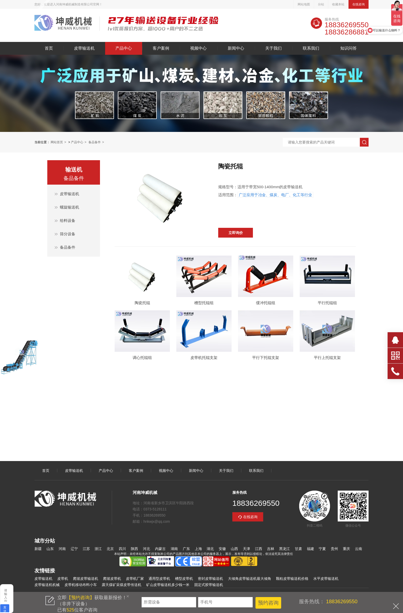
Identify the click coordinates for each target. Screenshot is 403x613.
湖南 (174, 549)
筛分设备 (67, 234)
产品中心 (123, 48)
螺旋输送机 (69, 207)
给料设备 (67, 220)
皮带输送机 (63, 23)
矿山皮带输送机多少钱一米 (167, 585)
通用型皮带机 (159, 578)
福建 (310, 549)
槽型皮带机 (184, 578)
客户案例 (161, 48)
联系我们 (311, 48)
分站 (321, 4)
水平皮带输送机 (325, 578)
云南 (358, 549)
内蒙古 (160, 549)
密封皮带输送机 (210, 578)
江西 (258, 549)
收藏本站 (338, 4)
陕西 (134, 549)
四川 (122, 549)
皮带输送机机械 (47, 585)
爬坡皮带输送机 (85, 578)
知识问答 (348, 48)
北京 (110, 549)
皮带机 (62, 578)
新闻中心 (236, 48)
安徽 (222, 549)
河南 (62, 549)
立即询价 (235, 233)
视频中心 (198, 48)
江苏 (86, 549)
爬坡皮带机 (112, 578)
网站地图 (304, 4)
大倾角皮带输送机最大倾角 (249, 578)
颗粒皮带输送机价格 (292, 578)
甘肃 (298, 549)
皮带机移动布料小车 (81, 585)
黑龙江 (284, 549)
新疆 (38, 549)
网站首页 (57, 142)
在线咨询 (358, 4)
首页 (49, 48)
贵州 (334, 549)
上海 (198, 549)
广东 (186, 549)
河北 (146, 549)
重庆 (346, 549)
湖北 (210, 549)
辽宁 (74, 549)
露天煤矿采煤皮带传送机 (121, 585)
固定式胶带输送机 (208, 585)
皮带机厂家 (135, 578)
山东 (50, 549)
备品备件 (94, 142)
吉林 (270, 549)
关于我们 (273, 48)
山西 (234, 549)
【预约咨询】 (80, 597)
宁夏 (322, 549)
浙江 (98, 549)
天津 (246, 549)
